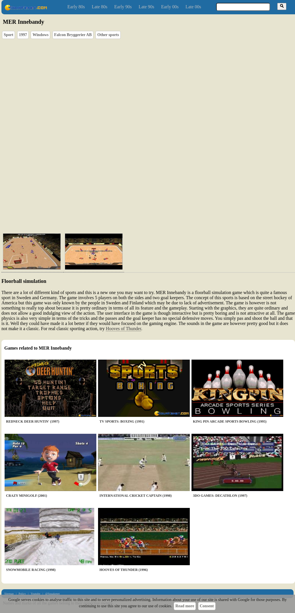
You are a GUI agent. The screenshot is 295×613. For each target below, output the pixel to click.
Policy (22, 593)
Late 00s (193, 6)
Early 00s (170, 6)
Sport (8, 35)
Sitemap (9, 593)
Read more (184, 606)
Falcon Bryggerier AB (73, 35)
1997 (23, 35)
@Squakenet (52, 593)
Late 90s (146, 6)
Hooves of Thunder (123, 328)
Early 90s (123, 6)
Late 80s (100, 6)
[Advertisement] (84, 207)
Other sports (108, 35)
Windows (40, 35)
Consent (207, 606)
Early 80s (76, 6)
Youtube (35, 593)
